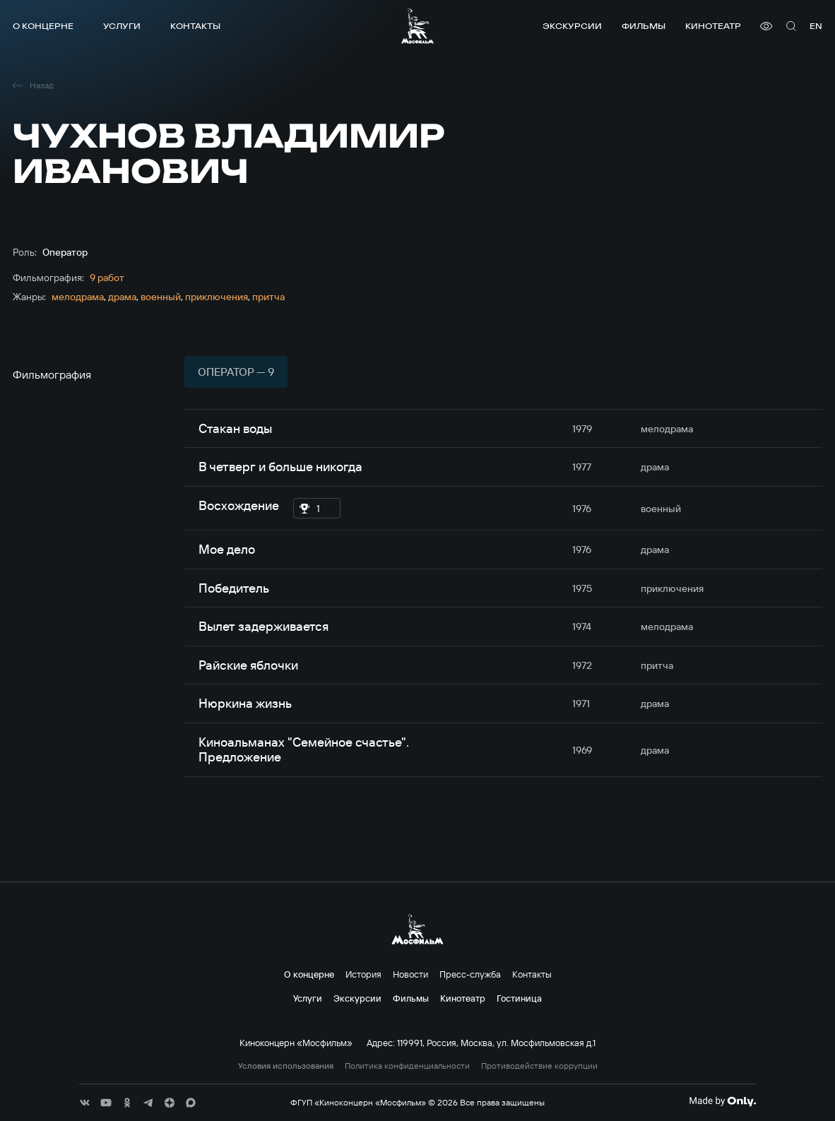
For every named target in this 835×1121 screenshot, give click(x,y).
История (363, 974)
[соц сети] (84, 1102)
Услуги (122, 25)
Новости (410, 974)
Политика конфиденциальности (407, 1066)
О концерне (43, 25)
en (816, 25)
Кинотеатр (713, 25)
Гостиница (519, 998)
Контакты (195, 25)
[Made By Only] (722, 1101)
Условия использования (285, 1066)
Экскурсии (572, 25)
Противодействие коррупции (539, 1066)
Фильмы (643, 25)
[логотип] (417, 25)
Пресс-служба (470, 974)
